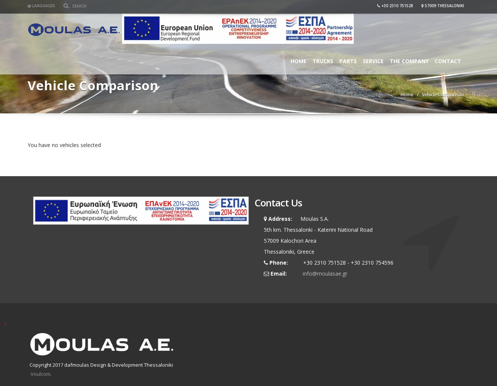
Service (373, 61)
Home (299, 61)
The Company (409, 61)
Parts (348, 61)
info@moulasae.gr (325, 273)
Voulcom (40, 373)
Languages (41, 5)
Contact (448, 61)
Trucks (323, 61)
